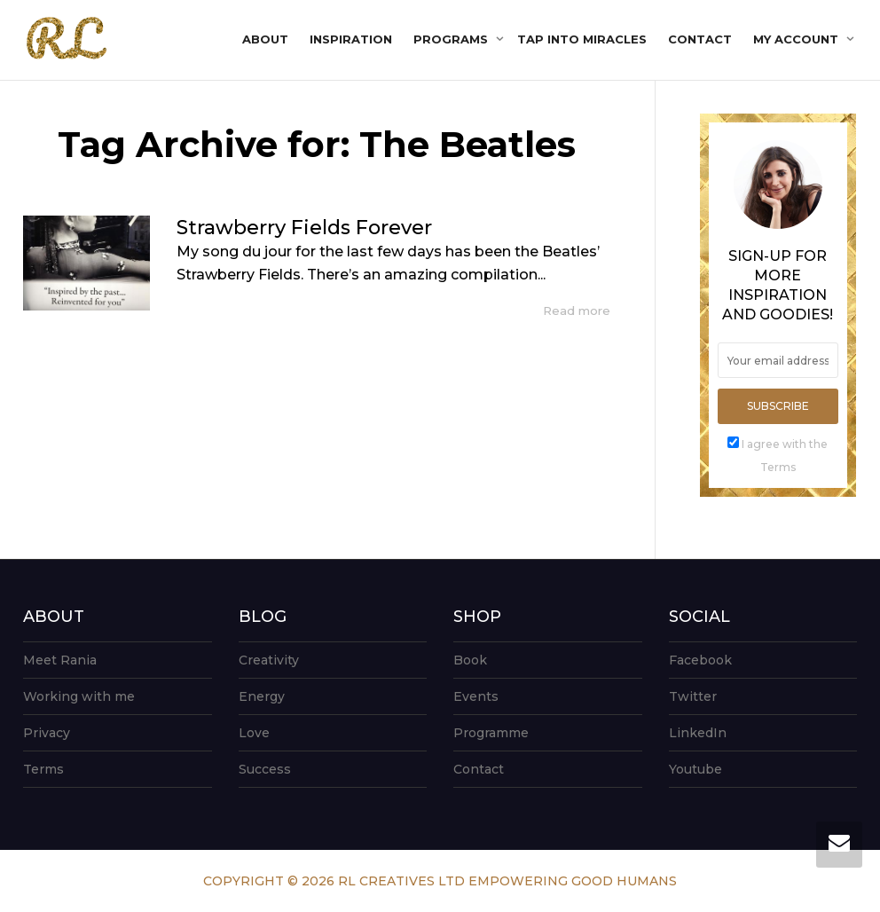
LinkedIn (698, 733)
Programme (491, 733)
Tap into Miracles (582, 39)
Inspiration (351, 39)
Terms (43, 769)
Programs (452, 39)
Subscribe (778, 406)
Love (254, 733)
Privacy (46, 733)
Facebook (700, 660)
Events (476, 696)
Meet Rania (60, 660)
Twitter (693, 696)
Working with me (79, 696)
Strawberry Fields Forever (304, 228)
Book (470, 660)
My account (797, 39)
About (265, 39)
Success (265, 769)
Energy (262, 696)
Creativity (269, 660)
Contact (700, 39)
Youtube (695, 769)
